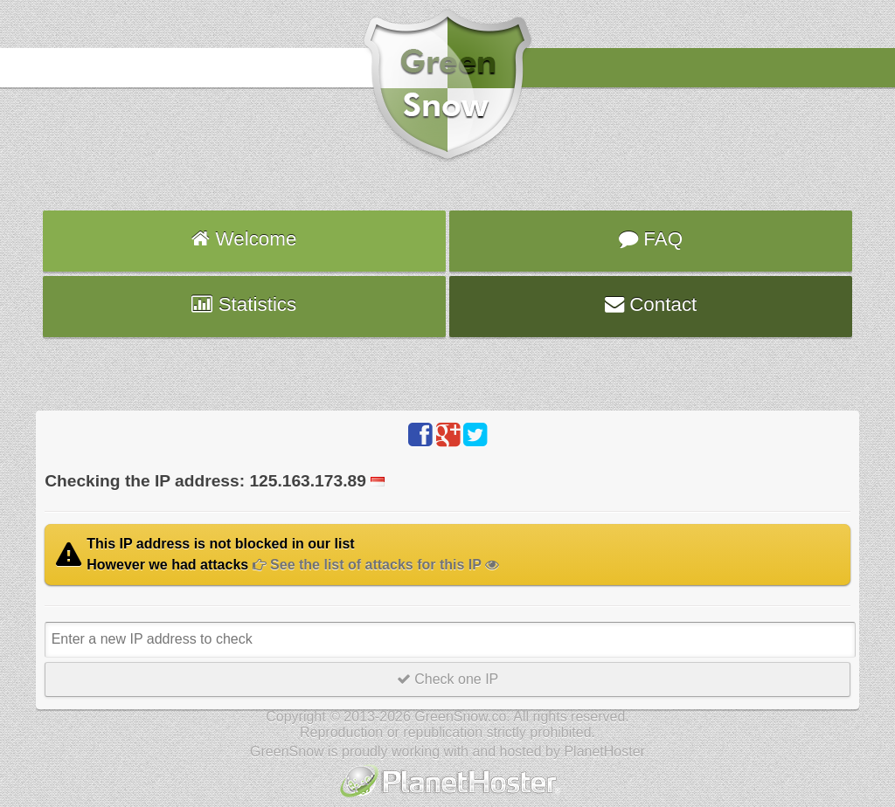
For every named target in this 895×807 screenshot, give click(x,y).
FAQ (651, 239)
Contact (651, 304)
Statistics (243, 304)
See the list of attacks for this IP (376, 564)
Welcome (243, 239)
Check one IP (448, 679)
